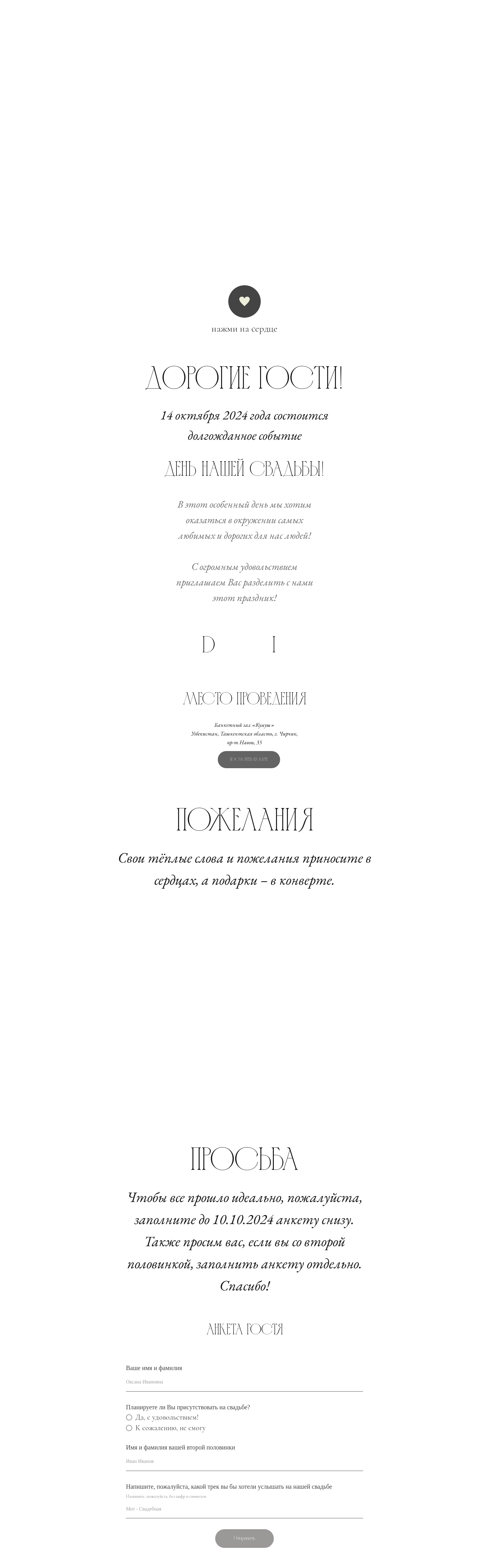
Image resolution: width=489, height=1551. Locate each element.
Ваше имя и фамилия (154, 1367)
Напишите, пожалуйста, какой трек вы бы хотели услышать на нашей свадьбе (229, 1486)
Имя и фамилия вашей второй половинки (180, 1447)
